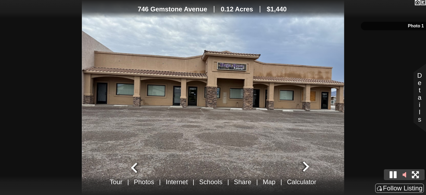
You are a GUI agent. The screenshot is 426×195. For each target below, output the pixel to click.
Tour (116, 182)
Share (242, 182)
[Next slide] (305, 167)
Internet (177, 182)
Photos (144, 182)
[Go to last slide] (135, 167)
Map (269, 182)
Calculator (301, 182)
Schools (210, 182)
